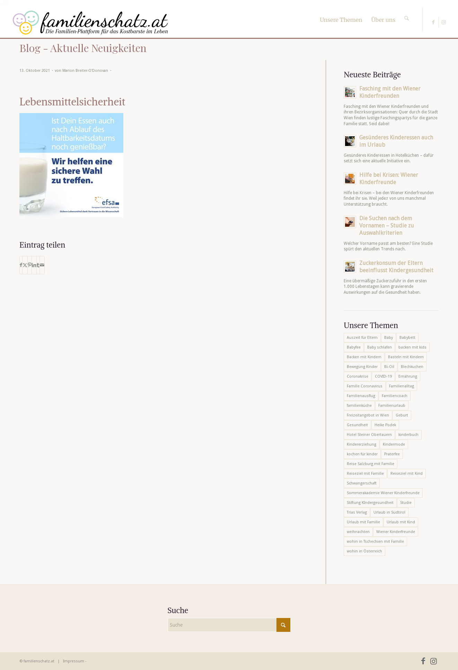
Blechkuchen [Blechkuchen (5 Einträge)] (412, 366)
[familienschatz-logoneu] (90, 22)
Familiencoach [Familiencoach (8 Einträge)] (394, 396)
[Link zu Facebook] (433, 22)
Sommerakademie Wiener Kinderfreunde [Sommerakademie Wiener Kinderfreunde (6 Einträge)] (383, 493)
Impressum (73, 661)
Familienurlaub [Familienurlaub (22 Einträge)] (391, 405)
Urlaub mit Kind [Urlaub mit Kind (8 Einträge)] (401, 522)
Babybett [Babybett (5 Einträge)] (407, 337)
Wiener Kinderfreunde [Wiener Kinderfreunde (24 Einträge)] (395, 532)
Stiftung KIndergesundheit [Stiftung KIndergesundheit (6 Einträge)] (370, 502)
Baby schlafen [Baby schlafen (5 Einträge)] (379, 347)
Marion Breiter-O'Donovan (85, 70)
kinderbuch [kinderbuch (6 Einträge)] (408, 434)
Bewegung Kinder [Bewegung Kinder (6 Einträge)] (362, 366)
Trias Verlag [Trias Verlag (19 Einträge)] (357, 512)
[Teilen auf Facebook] (21, 265)
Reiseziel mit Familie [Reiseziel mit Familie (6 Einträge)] (365, 473)
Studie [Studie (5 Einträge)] (406, 502)
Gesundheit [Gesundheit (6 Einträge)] (357, 425)
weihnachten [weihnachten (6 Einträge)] (358, 532)
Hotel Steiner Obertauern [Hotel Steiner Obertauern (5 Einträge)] (369, 434)
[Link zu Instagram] (444, 22)
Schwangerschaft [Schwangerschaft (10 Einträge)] (362, 483)
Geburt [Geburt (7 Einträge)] (402, 415)
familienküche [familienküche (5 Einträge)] (359, 405)
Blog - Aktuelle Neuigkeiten (83, 48)
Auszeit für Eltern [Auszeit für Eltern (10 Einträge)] (362, 337)
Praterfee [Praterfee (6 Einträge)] (392, 454)
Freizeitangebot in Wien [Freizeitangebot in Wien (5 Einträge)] (368, 415)
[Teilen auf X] (25, 265)
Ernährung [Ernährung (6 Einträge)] (407, 376)
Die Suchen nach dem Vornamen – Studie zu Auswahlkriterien (386, 225)
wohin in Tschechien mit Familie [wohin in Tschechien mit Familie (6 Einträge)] (375, 541)
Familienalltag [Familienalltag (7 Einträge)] (401, 386)
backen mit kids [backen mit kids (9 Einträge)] (412, 347)
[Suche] (406, 12)
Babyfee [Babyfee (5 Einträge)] (354, 347)
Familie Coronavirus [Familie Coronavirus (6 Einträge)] (364, 386)
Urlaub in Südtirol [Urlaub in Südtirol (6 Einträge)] (389, 512)
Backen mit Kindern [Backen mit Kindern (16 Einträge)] (364, 357)
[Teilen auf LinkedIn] (34, 265)
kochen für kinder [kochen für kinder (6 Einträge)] (362, 454)
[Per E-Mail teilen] (42, 265)
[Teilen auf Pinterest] (30, 265)
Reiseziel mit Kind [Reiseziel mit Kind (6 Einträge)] (406, 473)
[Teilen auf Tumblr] (38, 265)
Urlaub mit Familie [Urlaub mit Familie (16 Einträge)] (363, 522)
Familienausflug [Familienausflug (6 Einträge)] (361, 396)
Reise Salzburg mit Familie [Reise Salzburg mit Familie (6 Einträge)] (370, 464)
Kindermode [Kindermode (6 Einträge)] (394, 444)
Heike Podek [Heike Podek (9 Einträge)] (385, 425)
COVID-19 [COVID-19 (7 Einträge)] (383, 376)
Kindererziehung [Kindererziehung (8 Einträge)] (361, 444)
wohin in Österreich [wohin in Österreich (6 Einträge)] (364, 551)
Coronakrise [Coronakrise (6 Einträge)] (357, 376)
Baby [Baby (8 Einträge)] (388, 337)
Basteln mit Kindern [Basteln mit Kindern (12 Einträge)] (406, 357)
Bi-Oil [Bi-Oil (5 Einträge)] (389, 366)
